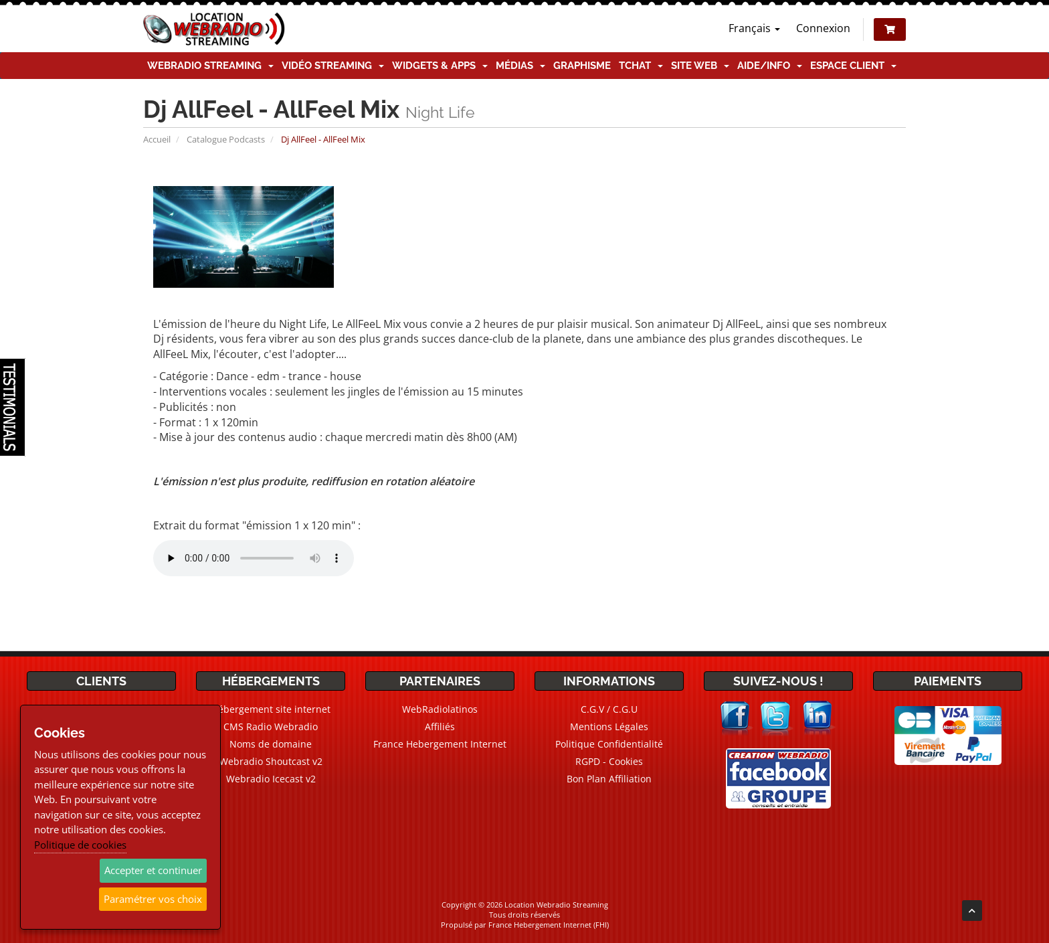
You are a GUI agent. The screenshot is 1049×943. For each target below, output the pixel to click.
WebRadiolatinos (440, 709)
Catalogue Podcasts (226, 139)
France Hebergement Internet (439, 744)
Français (754, 28)
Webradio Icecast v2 (271, 778)
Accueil (157, 139)
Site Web (700, 66)
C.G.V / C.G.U (609, 709)
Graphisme (582, 66)
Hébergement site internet (270, 709)
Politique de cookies (80, 844)
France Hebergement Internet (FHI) (548, 925)
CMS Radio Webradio (270, 726)
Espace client (853, 66)
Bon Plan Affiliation (609, 778)
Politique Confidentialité (609, 744)
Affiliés (440, 726)
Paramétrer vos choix (153, 899)
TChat (641, 66)
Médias (520, 66)
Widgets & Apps (440, 66)
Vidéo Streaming (333, 66)
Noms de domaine (270, 744)
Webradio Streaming (210, 66)
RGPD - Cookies (609, 761)
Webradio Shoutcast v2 (270, 761)
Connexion (823, 28)
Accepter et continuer (153, 870)
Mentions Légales (609, 726)
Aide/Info (769, 66)
